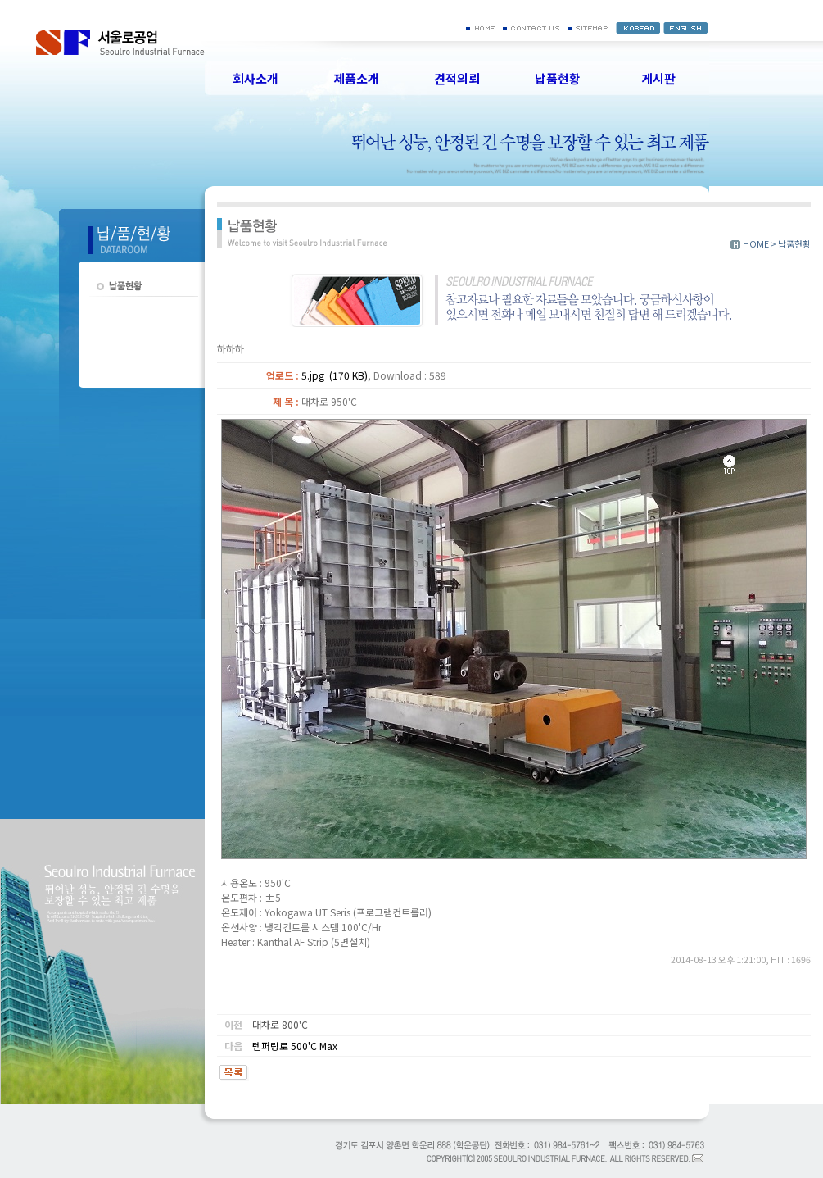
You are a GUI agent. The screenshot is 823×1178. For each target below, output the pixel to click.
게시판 (658, 78)
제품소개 (356, 78)
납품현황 (558, 78)
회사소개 (255, 78)
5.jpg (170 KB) (334, 375)
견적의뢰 (457, 78)
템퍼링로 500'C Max (294, 1046)
